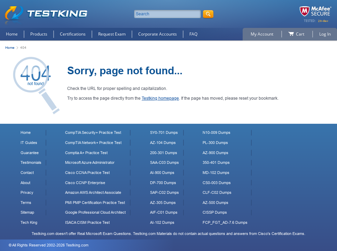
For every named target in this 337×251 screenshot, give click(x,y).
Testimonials (31, 162)
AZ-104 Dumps (163, 142)
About (25, 183)
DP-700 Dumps (163, 183)
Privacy (27, 192)
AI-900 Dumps (162, 172)
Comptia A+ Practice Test (86, 153)
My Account (262, 34)
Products (38, 34)
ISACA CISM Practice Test (87, 222)
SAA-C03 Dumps (164, 162)
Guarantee (30, 153)
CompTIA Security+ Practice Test (93, 132)
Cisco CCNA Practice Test (87, 172)
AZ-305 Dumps (163, 202)
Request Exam (112, 34)
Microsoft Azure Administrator (90, 162)
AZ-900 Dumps (215, 153)
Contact (27, 172)
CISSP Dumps (215, 212)
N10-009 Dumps (216, 132)
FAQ (193, 34)
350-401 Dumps (216, 162)
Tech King (29, 222)
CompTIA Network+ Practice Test (93, 142)
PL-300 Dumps (215, 142)
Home (12, 34)
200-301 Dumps (163, 153)
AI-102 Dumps (162, 222)
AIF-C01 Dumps (164, 212)
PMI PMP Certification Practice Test (95, 202)
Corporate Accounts (157, 34)
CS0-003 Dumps (217, 183)
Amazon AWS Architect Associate (93, 192)
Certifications (73, 34)
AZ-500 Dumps (215, 202)
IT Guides (29, 142)
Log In (325, 34)
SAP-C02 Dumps (164, 192)
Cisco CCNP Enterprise (85, 183)
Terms (26, 202)
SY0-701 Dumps (164, 132)
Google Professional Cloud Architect (95, 212)
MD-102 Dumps (216, 172)
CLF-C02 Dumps (217, 192)
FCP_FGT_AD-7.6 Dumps (225, 222)
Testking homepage (160, 98)
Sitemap (27, 212)
